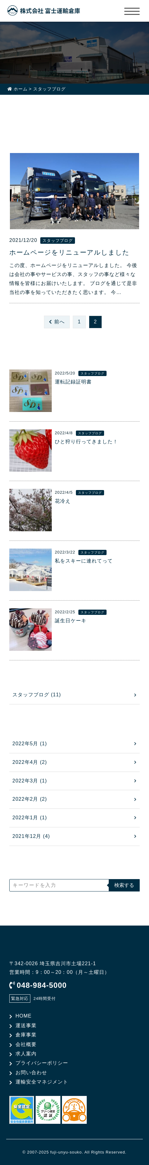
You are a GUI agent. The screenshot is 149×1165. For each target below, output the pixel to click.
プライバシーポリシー (41, 1063)
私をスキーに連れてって (84, 560)
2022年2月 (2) (29, 799)
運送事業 (26, 1025)
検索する (124, 885)
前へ (59, 321)
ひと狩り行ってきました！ (86, 441)
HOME (23, 1015)
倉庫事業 (26, 1034)
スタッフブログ (57, 240)
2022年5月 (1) (29, 743)
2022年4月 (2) (29, 762)
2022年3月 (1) (29, 780)
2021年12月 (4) (31, 836)
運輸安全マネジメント (41, 1081)
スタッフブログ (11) (36, 694)
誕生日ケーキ (70, 620)
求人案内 (26, 1053)
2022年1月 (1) (29, 817)
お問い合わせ (31, 1072)
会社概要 (26, 1044)
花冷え (63, 501)
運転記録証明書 (73, 381)
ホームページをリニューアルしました (69, 252)
